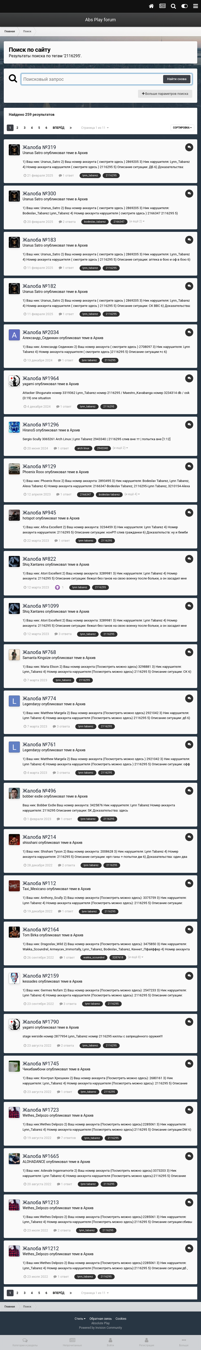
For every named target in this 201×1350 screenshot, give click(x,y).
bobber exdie (33, 796)
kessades (30, 981)
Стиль (80, 1318)
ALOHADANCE (34, 1162)
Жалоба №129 (39, 466)
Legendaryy (32, 704)
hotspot (29, 518)
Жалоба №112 (39, 883)
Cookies (120, 1318)
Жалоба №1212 (41, 1248)
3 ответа (63, 634)
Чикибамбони (34, 1069)
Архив (83, 153)
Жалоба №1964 (41, 378)
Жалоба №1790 (41, 1022)
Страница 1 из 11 (94, 128)
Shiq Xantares (33, 564)
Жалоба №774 (39, 699)
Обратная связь (100, 1318)
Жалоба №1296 (41, 425)
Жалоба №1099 (41, 606)
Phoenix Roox (33, 472)
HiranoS (29, 430)
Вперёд (58, 128)
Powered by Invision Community (100, 1327)
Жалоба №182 (39, 286)
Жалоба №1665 (41, 1156)
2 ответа (67, 222)
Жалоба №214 (39, 837)
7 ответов (66, 1138)
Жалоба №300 (39, 194)
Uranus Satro (33, 153)
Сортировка (182, 127)
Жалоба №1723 (41, 1110)
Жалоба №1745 (41, 1064)
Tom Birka (30, 935)
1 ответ (66, 175)
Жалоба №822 (39, 559)
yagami (28, 384)
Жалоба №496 (39, 791)
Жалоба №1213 (41, 1202)
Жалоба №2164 (41, 930)
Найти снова (176, 79)
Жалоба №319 (39, 147)
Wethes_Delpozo (35, 1115)
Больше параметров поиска (165, 94)
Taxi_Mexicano (34, 889)
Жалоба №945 (39, 513)
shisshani (30, 843)
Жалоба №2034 (41, 332)
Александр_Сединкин (40, 338)
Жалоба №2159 (41, 976)
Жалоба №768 (39, 652)
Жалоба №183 (39, 240)
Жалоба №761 (39, 745)
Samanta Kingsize (37, 658)
